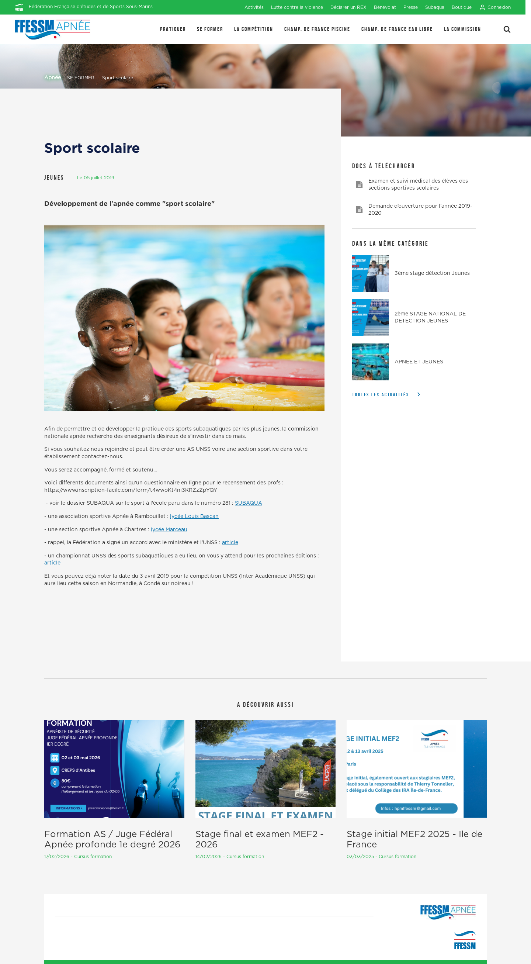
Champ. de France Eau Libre (397, 29)
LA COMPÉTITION (253, 29)
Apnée (52, 78)
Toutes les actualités (380, 394)
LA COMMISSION (462, 29)
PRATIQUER (173, 29)
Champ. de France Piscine (317, 29)
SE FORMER (210, 29)
